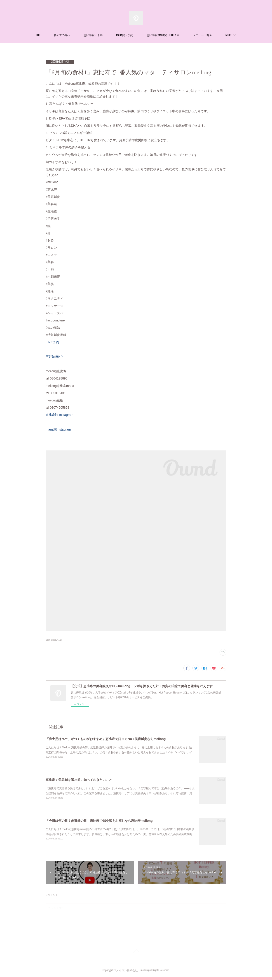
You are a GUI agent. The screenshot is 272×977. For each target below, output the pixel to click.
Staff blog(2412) (54, 640)
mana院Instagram (58, 429)
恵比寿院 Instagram (61, 415)
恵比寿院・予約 (93, 35)
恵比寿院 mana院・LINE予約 (163, 35)
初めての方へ (62, 35)
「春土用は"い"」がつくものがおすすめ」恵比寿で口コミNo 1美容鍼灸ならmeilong (106, 739)
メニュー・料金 (202, 35)
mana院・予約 (124, 35)
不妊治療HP (54, 356)
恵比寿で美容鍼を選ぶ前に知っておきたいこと (79, 780)
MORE (228, 35)
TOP (38, 35)
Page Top (136, 951)
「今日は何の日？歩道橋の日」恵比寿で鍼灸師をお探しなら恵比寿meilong (99, 820)
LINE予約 (52, 342)
